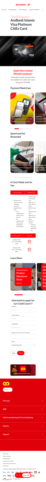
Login (26, 475)
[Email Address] (23, 327)
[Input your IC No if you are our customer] (23, 336)
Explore (6, 426)
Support (6, 434)
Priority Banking (23, 9)
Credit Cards (18, 15)
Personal (4, 9)
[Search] (17, 475)
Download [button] (20, 283)
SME (4, 409)
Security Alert (6, 466)
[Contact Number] (23, 319)
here (19, 82)
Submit (21, 353)
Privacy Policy (6, 453)
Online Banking (12, 9)
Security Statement (7, 456)
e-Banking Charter (6, 458)
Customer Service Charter (8, 461)
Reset (13, 353)
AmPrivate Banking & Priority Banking (18, 418)
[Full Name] (23, 310)
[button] (22, 108)
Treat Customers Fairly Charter (9, 463)
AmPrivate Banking (34, 9)
